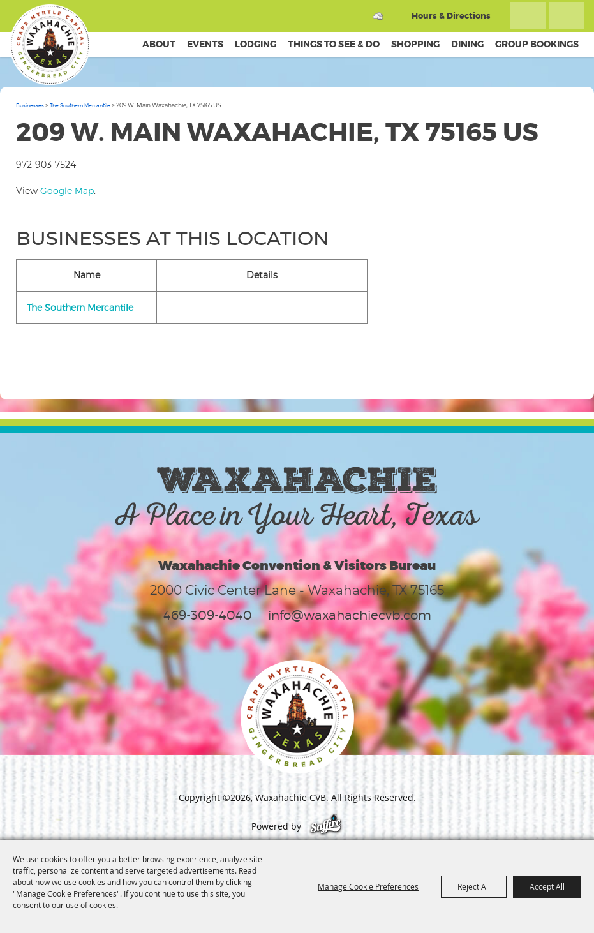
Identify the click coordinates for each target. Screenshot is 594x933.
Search (528, 15)
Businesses (30, 105)
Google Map (67, 190)
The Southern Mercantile (80, 105)
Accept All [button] (547, 886)
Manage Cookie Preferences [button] (368, 886)
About (158, 44)
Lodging (255, 44)
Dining (467, 44)
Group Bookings (537, 44)
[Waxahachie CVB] (50, 44)
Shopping (415, 44)
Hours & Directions (451, 15)
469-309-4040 (207, 615)
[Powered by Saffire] (326, 826)
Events (205, 44)
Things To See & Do (334, 44)
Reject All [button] (473, 886)
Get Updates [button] (566, 15)
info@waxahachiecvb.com (349, 615)
